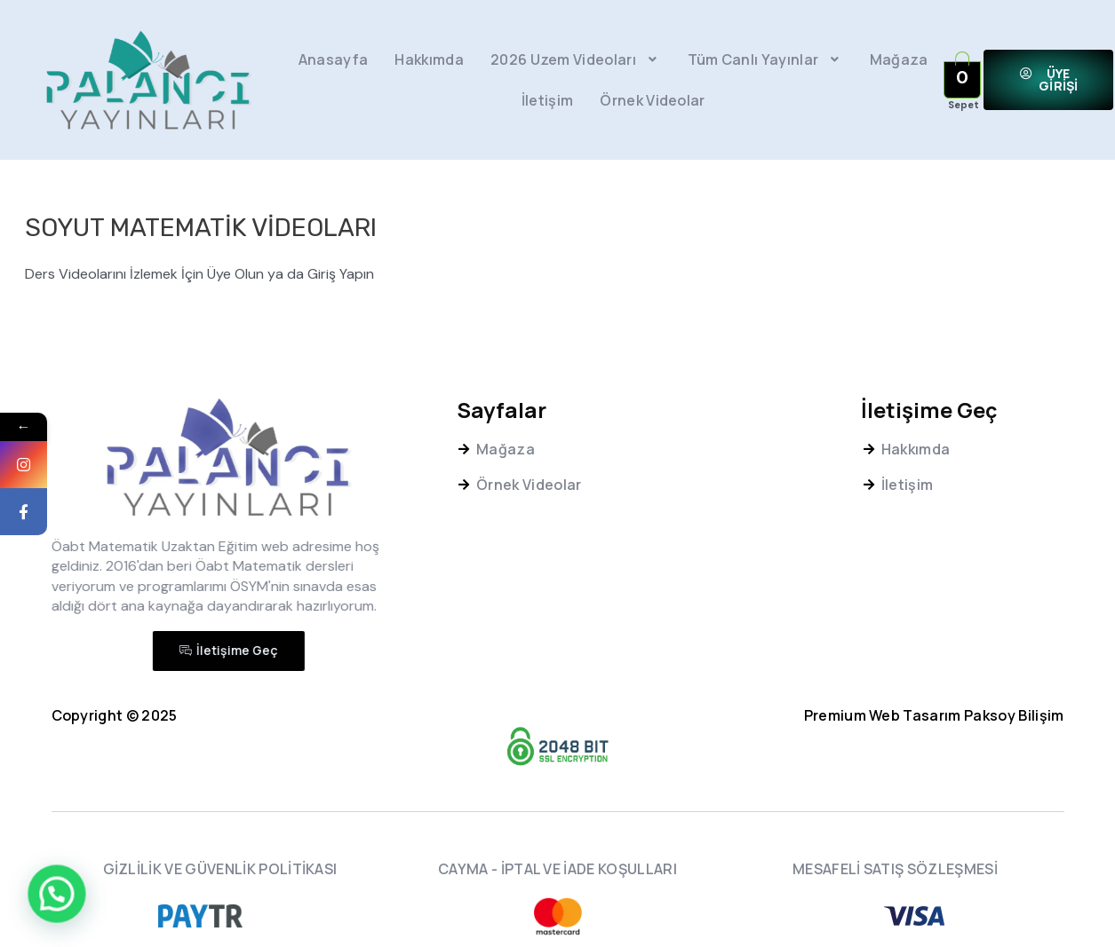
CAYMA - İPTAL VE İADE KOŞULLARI (557, 869)
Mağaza (899, 59)
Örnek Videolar (652, 100)
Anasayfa (334, 59)
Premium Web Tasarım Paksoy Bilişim (934, 715)
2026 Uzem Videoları (575, 59)
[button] (1049, 80)
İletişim (548, 100)
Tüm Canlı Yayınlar (765, 59)
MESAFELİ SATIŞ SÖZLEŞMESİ (895, 869)
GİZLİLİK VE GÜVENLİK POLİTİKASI (220, 869)
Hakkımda (429, 59)
